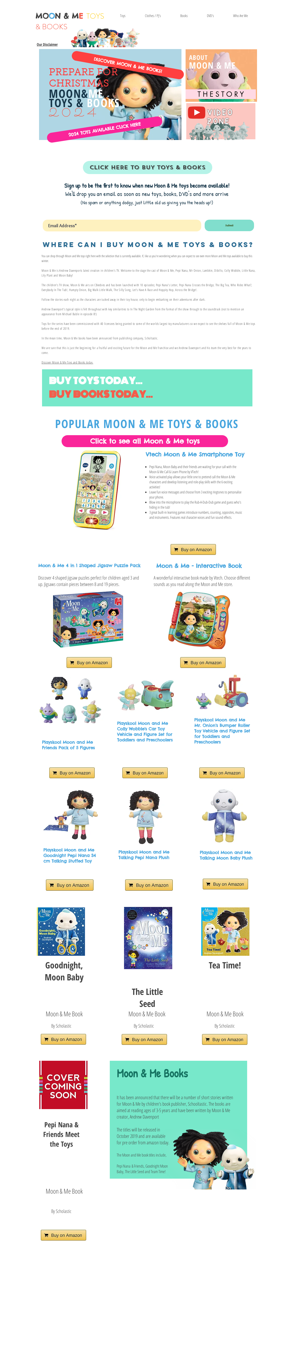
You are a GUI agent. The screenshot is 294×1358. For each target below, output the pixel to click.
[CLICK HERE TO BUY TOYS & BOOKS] (147, 167)
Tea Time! (225, 965)
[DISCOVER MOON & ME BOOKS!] (128, 65)
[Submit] (229, 225)
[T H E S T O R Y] (221, 94)
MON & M (59, 16)
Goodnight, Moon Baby (64, 971)
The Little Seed (147, 997)
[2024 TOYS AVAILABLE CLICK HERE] (104, 129)
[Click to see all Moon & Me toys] (145, 441)
